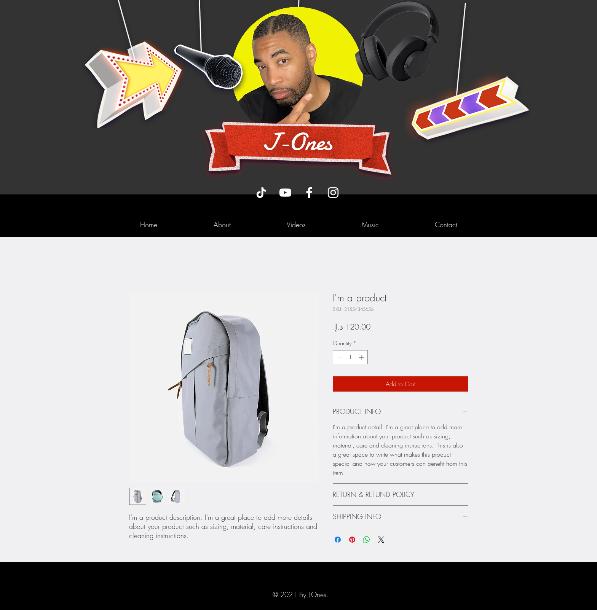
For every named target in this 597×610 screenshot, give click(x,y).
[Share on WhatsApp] (366, 539)
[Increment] (362, 357)
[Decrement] (338, 357)
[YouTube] (285, 192)
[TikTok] (261, 192)
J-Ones (297, 142)
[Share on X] (381, 539)
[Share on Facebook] (337, 539)
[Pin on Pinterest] (352, 539)
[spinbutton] (350, 357)
